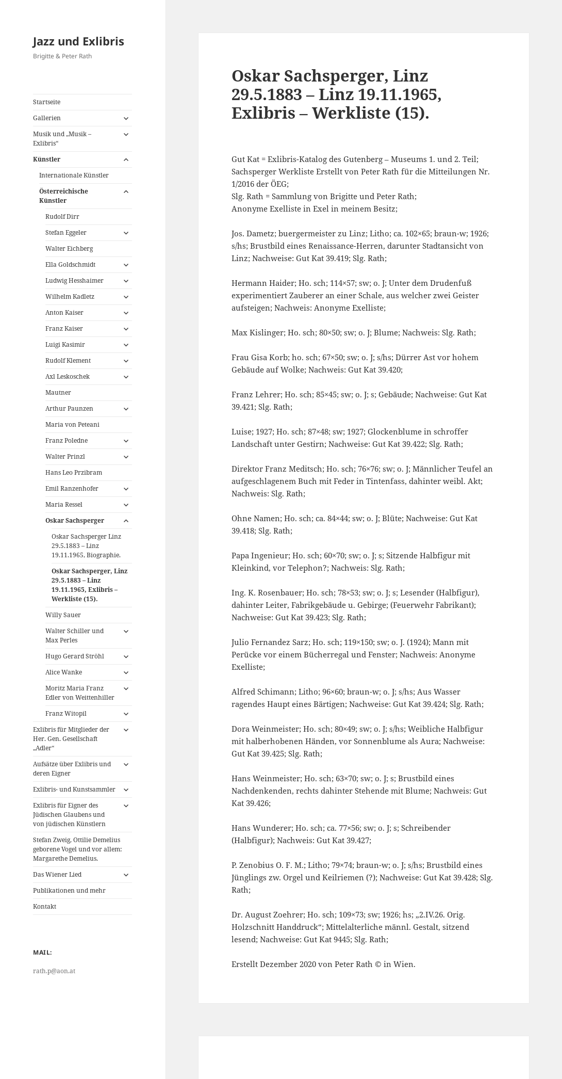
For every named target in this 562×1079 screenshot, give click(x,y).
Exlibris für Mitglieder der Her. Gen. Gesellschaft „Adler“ (71, 738)
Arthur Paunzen (69, 408)
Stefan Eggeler (66, 232)
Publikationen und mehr (69, 890)
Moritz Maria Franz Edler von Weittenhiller (79, 693)
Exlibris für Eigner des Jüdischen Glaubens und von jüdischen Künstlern (69, 814)
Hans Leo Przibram (73, 472)
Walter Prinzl (65, 456)
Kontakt (44, 906)
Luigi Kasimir (65, 344)
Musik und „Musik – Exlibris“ (62, 139)
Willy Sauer (63, 614)
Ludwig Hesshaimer (74, 280)
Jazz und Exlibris (78, 41)
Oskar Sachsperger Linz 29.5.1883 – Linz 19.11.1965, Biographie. (86, 545)
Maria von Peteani (72, 424)
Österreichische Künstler (63, 196)
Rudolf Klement (68, 360)
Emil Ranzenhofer (71, 488)
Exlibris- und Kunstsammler (74, 789)
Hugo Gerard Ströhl (74, 656)
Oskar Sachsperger (74, 520)
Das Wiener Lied (57, 874)
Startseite (46, 102)
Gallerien (47, 118)
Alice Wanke (63, 672)
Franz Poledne (66, 440)
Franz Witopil (66, 713)
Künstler (46, 159)
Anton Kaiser (64, 312)
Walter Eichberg (69, 248)
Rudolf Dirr (62, 216)
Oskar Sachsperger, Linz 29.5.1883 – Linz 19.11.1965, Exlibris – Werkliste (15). (89, 585)
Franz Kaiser (64, 328)
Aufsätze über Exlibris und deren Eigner (72, 769)
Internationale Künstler (74, 175)
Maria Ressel (63, 504)
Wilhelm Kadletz (69, 296)
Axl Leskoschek (67, 376)
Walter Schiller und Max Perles (74, 635)
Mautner (58, 392)
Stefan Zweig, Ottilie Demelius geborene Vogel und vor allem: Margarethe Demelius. (77, 849)
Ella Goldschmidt (70, 264)
